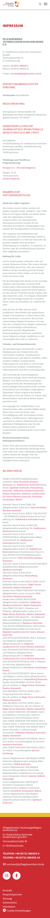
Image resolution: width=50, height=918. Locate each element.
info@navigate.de (11, 178)
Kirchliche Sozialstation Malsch (26, 790)
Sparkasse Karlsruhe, (20, 487)
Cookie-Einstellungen (19, 910)
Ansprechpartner (12, 894)
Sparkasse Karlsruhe (12, 569)
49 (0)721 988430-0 (19, 65)
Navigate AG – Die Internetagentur (19, 167)
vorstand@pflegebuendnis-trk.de (25, 73)
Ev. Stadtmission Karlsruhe (26, 484)
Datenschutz (10, 902)
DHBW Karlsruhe (22, 764)
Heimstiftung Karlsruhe (35, 679)
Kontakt (7, 890)
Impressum (9, 906)
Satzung (7, 898)
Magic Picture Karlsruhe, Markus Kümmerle (24, 614)
